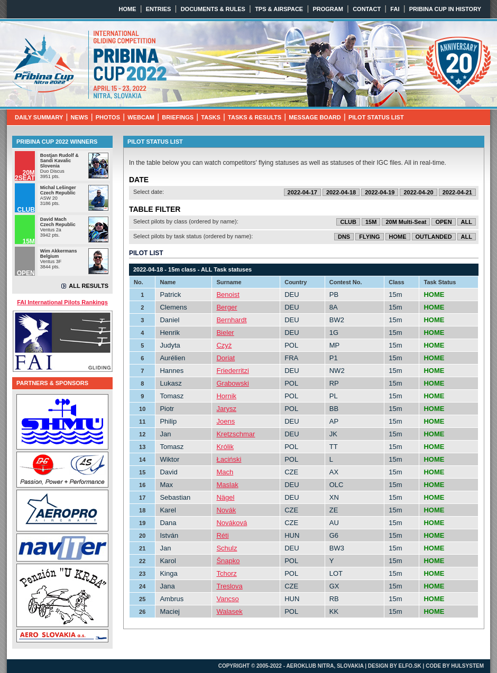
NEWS (79, 117)
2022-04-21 (457, 192)
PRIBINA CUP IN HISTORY (445, 9)
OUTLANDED (434, 236)
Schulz (226, 548)
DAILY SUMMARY (39, 117)
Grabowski (232, 383)
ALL (466, 222)
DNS (344, 236)
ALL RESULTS (88, 286)
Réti (222, 535)
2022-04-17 (302, 192)
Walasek (229, 611)
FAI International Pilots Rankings (62, 302)
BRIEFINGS (178, 117)
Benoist (227, 294)
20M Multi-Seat (405, 222)
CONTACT (367, 9)
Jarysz (226, 409)
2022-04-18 (341, 192)
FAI (394, 9)
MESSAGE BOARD (314, 117)
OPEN (443, 222)
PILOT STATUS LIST (376, 117)
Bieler (225, 332)
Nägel (225, 497)
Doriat (225, 358)
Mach (224, 472)
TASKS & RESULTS (254, 117)
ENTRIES (158, 9)
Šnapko (228, 561)
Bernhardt (231, 320)
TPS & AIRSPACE (279, 9)
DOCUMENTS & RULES (213, 9)
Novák (226, 510)
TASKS (210, 117)
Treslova (229, 586)
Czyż (224, 345)
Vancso (227, 599)
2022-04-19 (379, 192)
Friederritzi (232, 371)
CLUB (348, 222)
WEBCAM (140, 117)
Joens (225, 421)
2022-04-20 (418, 192)
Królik (225, 447)
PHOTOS (108, 117)
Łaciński (228, 459)
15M (370, 222)
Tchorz (226, 573)
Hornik (226, 396)
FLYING (369, 236)
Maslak (227, 485)
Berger (226, 307)
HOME (127, 9)
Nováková (231, 523)
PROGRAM (327, 9)
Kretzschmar (235, 434)
